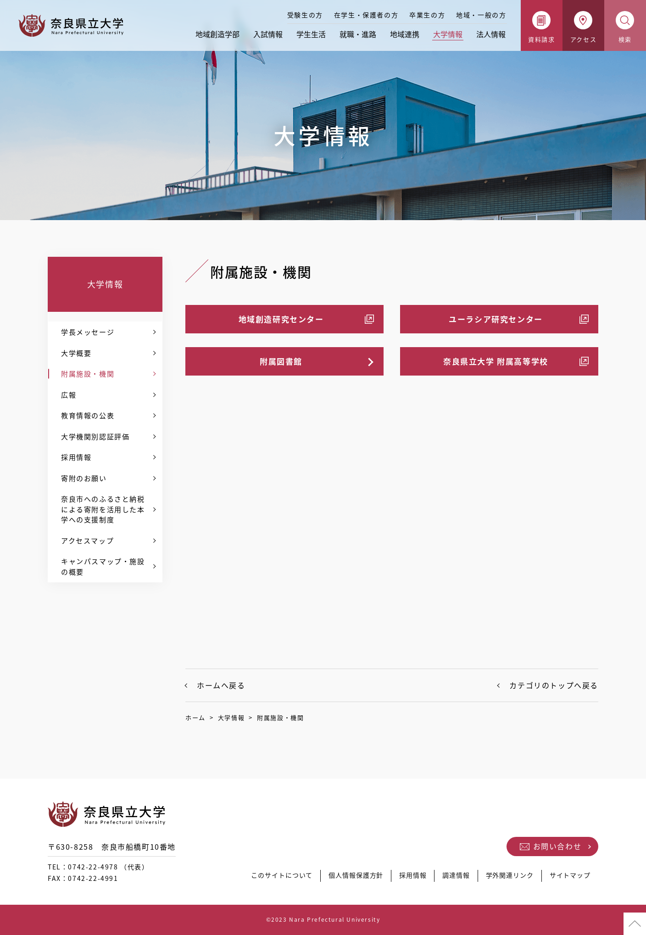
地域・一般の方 (481, 14)
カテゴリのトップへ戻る (553, 685)
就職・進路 (358, 33)
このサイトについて (271, 877)
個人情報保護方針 (348, 877)
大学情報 (447, 33)
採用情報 (76, 457)
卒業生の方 (427, 14)
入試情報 (268, 33)
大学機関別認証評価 (95, 437)
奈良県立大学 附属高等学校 (495, 361)
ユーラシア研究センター (496, 319)
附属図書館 (281, 361)
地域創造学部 (217, 33)
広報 (68, 395)
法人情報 (491, 33)
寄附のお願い (84, 478)
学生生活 (311, 33)
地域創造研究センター (281, 319)
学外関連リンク (507, 877)
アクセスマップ (87, 541)
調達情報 (451, 877)
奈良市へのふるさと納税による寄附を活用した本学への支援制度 (103, 509)
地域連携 (404, 33)
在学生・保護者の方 (366, 14)
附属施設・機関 (87, 374)
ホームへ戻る (221, 685)
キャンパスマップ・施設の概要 (103, 566)
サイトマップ (569, 877)
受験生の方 (305, 14)
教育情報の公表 (87, 415)
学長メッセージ (87, 332)
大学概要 (76, 353)
